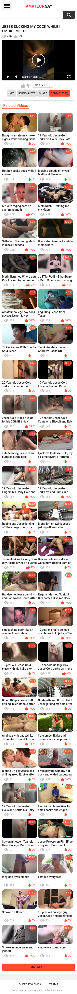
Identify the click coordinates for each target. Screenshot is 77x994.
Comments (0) (59, 93)
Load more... (38, 967)
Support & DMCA (30, 984)
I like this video (23, 86)
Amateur (39, 6)
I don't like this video (28, 86)
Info (11, 93)
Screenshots (26, 93)
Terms (53, 984)
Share (43, 93)
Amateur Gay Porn (34, 990)
